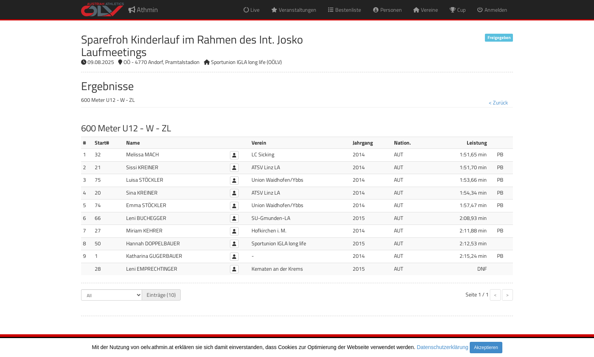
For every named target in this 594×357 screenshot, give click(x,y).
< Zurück (498, 102)
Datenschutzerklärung (442, 347)
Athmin (143, 10)
